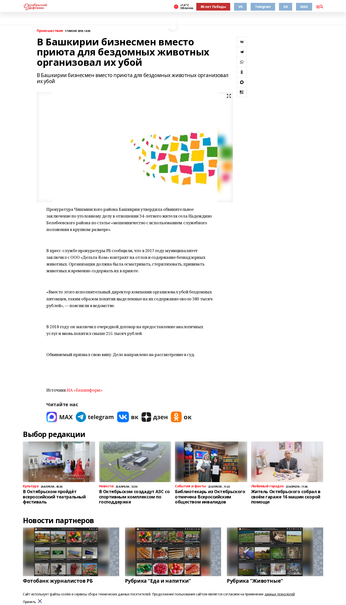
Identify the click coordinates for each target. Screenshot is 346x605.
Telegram (263, 6)
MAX (304, 6)
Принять (29, 602)
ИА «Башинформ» (84, 390)
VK (240, 6)
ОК (285, 6)
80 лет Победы (213, 6)
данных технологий (280, 594)
